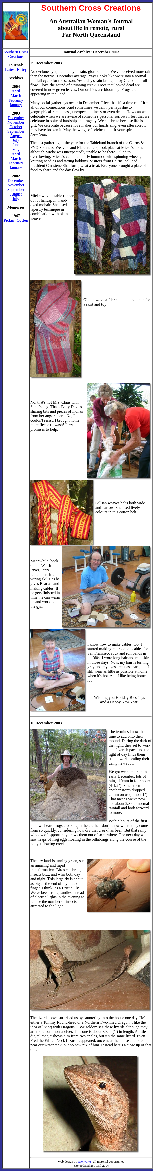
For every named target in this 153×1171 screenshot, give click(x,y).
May (15, 149)
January (16, 105)
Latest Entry (16, 69)
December (16, 118)
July (16, 140)
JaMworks (84, 1161)
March (16, 95)
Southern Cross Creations (16, 54)
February (16, 100)
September (15, 131)
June (15, 145)
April (16, 91)
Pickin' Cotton (15, 220)
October (15, 127)
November (15, 122)
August (16, 136)
